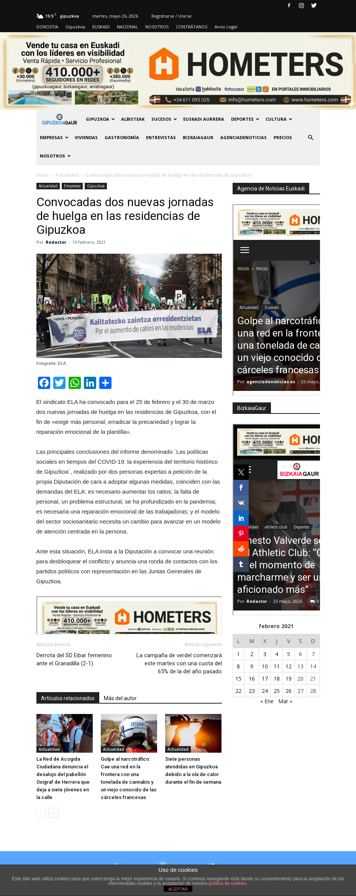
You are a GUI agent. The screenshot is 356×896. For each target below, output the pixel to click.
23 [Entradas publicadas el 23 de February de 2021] (252, 690)
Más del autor (120, 698)
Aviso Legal (226, 27)
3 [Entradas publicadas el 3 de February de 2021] (264, 654)
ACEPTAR (178, 889)
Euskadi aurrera (203, 119)
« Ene (267, 701)
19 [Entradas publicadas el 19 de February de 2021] (288, 678)
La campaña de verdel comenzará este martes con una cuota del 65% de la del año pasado (179, 663)
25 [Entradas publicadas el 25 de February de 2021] (277, 690)
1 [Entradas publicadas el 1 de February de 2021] (238, 654)
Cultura (279, 119)
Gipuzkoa (75, 27)
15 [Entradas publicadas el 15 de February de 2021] (238, 678)
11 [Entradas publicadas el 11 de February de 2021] (277, 666)
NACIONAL (127, 27)
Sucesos (164, 119)
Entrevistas (161, 137)
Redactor (56, 242)
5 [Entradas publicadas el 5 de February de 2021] (288, 654)
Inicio (42, 175)
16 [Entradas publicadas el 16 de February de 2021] (252, 678)
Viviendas (86, 137)
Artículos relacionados (68, 698)
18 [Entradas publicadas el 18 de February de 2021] (277, 678)
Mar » (285, 701)
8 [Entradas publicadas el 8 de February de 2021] (238, 666)
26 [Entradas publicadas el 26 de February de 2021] (288, 690)
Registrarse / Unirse (171, 16)
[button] (311, 137)
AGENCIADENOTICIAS (243, 137)
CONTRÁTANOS (191, 27)
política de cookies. (228, 883)
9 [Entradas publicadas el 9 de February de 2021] (251, 666)
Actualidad (48, 186)
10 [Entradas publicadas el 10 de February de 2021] (265, 666)
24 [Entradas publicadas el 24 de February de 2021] (265, 690)
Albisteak (132, 119)
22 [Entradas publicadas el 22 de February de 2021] (238, 690)
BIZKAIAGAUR (198, 137)
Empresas (54, 137)
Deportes (245, 119)
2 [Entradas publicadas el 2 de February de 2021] (251, 654)
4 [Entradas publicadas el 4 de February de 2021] (276, 654)
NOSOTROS (157, 27)
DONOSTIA (47, 27)
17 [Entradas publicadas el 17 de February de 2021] (265, 678)
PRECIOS (283, 137)
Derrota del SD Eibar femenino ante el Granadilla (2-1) (74, 659)
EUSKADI (101, 27)
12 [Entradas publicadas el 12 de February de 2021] (288, 666)
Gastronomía (122, 137)
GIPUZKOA (100, 119)
